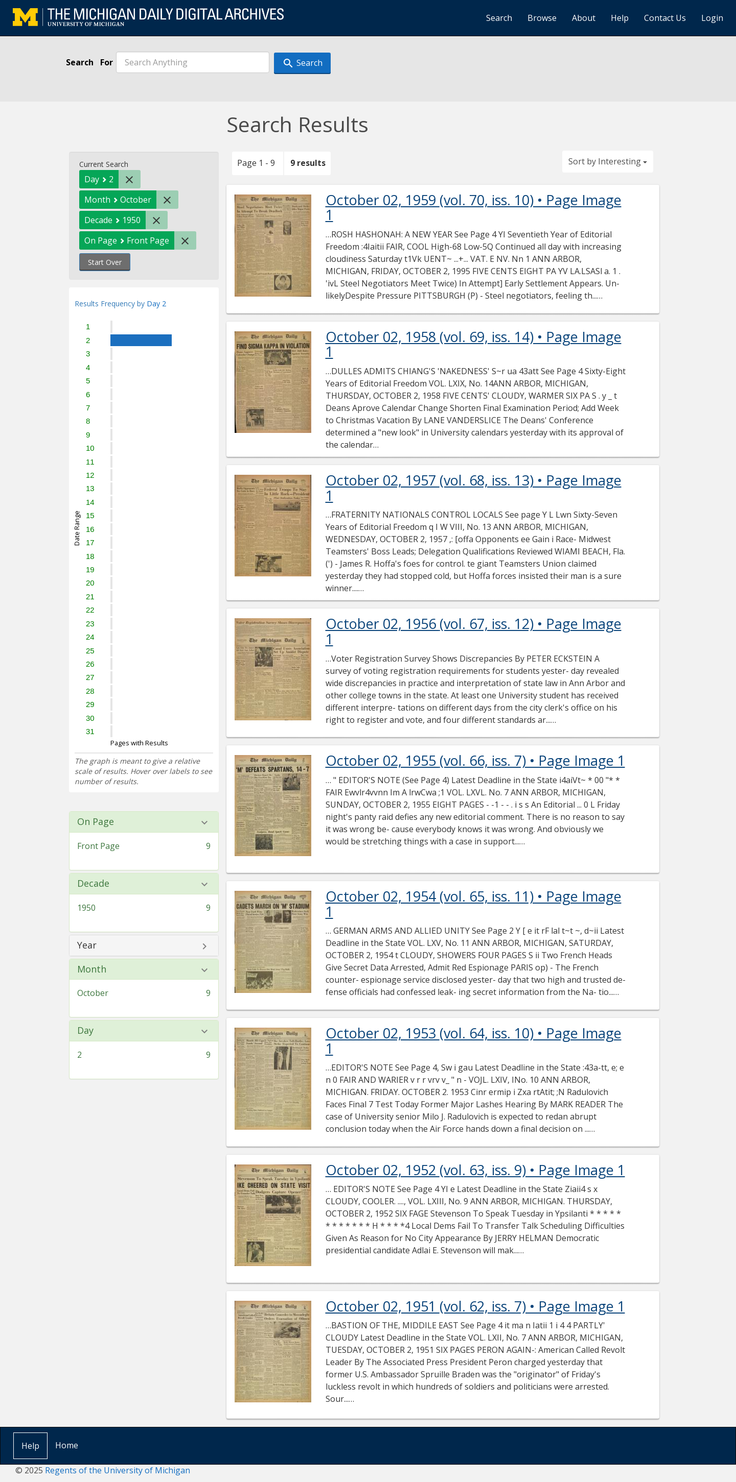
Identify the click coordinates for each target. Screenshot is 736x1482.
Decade (93, 884)
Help (620, 17)
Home (66, 1445)
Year (87, 945)
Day (85, 1031)
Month (91, 969)
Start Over (105, 262)
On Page (95, 822)
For (106, 62)
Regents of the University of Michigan (117, 1470)
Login (712, 17)
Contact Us (665, 17)
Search (499, 17)
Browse (542, 17)
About (583, 17)
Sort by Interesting (607, 161)
